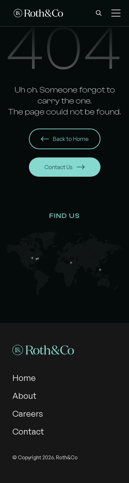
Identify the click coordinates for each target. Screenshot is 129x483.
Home (24, 378)
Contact (28, 431)
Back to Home (65, 139)
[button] (99, 13)
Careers (27, 413)
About (24, 396)
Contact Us (64, 167)
